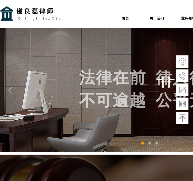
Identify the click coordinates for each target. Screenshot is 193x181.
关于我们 (157, 18)
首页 (125, 18)
